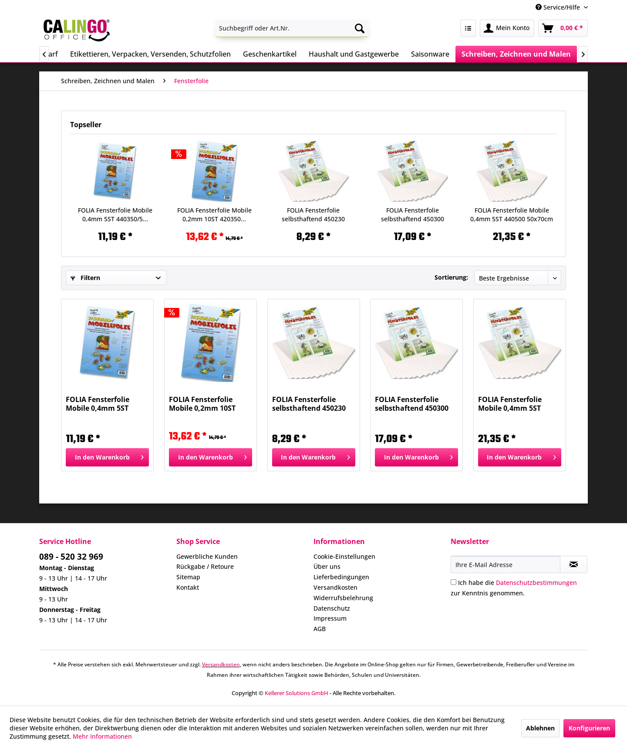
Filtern (85, 278)
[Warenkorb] (563, 28)
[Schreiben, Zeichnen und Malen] (516, 54)
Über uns (327, 566)
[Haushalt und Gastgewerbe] (354, 54)
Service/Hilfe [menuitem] (559, 7)
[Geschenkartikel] (270, 54)
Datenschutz (332, 608)
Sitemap (188, 577)
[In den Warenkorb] (107, 457)
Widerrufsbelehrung (343, 598)
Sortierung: (451, 277)
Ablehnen (540, 728)
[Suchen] (360, 28)
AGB (320, 629)
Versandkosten (335, 587)
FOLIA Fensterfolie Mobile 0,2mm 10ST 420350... (214, 214)
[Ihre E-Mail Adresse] (505, 564)
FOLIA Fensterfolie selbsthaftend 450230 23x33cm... (313, 214)
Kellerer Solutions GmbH (296, 693)
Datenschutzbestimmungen (536, 582)
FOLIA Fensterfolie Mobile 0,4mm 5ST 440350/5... (115, 214)
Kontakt (187, 587)
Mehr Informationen (102, 736)
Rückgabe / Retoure (205, 566)
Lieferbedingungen (341, 577)
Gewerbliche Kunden (207, 556)
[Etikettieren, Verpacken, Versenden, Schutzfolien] (150, 54)
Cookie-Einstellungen (344, 556)
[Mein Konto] (507, 28)
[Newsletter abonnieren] (573, 564)
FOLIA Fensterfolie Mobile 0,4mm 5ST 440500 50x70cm (511, 214)
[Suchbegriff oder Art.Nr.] (292, 28)
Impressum (330, 618)
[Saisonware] (430, 54)
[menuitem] (292, 28)
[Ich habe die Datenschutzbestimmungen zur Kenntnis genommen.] (453, 582)
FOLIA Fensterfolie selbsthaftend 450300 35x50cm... (412, 214)
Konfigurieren (589, 728)
